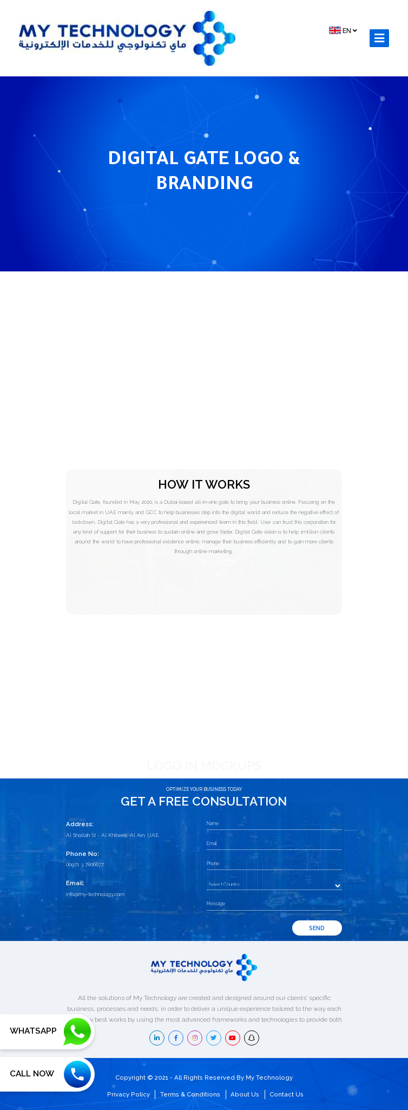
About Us (245, 1094)
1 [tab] (197, 767)
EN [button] (343, 30)
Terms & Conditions (190, 1094)
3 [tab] (217, 767)
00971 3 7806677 (85, 864)
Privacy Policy (128, 1094)
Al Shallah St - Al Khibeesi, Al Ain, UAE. (113, 835)
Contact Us (286, 1094)
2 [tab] (206, 767)
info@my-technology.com (95, 894)
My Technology (269, 1077)
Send (317, 928)
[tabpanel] (131, 681)
